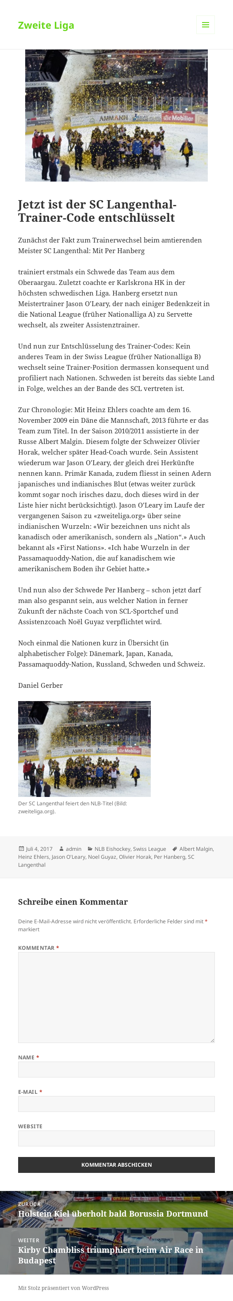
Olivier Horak (135, 857)
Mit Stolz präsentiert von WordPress (63, 1288)
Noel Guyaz (102, 857)
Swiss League (149, 849)
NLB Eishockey (112, 849)
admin (73, 849)
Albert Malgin (196, 849)
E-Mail (30, 1092)
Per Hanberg (169, 857)
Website (30, 1126)
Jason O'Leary (68, 857)
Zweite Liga (46, 24)
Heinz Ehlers (33, 857)
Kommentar (39, 948)
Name (29, 1057)
